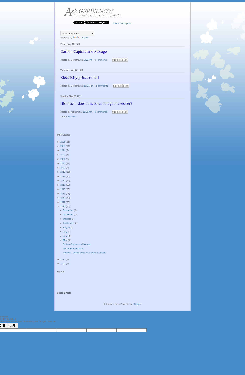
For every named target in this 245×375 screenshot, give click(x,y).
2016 (63, 185)
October (67, 219)
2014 (63, 193)
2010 (63, 259)
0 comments (101, 60)
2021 (63, 163)
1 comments (102, 86)
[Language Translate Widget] (77, 33)
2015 (63, 189)
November (68, 214)
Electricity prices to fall (79, 77)
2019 (63, 172)
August (67, 227)
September (69, 223)
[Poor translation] (12, 325)
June (66, 236)
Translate (81, 37)
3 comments (101, 112)
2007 (63, 263)
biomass (72, 116)
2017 (63, 180)
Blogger (136, 304)
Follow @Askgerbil (121, 23)
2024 (63, 150)
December (68, 210)
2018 (63, 176)
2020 (63, 167)
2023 (63, 154)
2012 (63, 202)
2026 (63, 141)
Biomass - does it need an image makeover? (96, 103)
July (65, 231)
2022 (63, 159)
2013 (63, 197)
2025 (63, 146)
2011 (63, 206)
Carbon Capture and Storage (83, 51)
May (65, 240)
